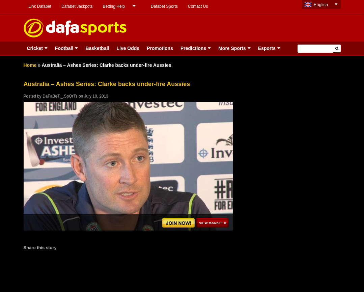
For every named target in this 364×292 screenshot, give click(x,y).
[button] (337, 48)
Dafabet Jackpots (77, 6)
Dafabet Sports (164, 6)
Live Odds (127, 48)
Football (64, 48)
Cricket (35, 48)
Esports (267, 48)
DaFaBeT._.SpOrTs (60, 96)
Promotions (160, 48)
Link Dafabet (40, 6)
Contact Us (198, 6)
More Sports (232, 48)
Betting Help (114, 6)
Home (30, 65)
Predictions (193, 48)
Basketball (97, 48)
